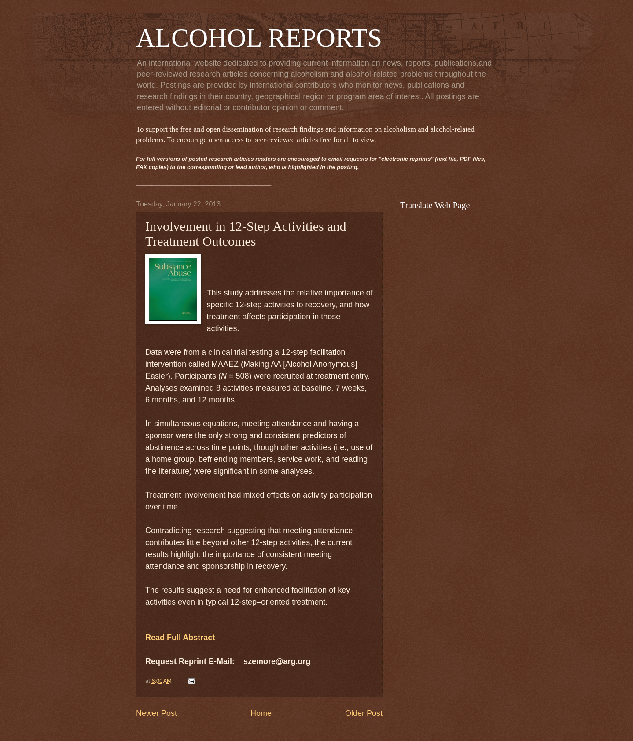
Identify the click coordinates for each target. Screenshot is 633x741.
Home (261, 713)
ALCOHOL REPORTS (259, 37)
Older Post (364, 713)
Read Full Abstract (180, 637)
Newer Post (156, 713)
